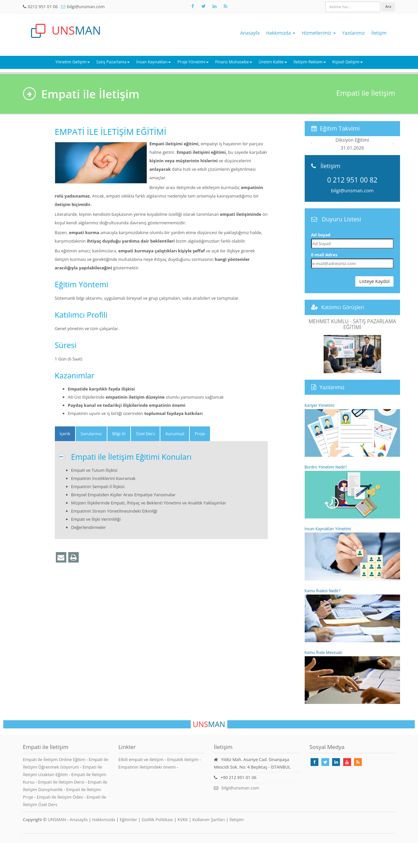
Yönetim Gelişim (72, 62)
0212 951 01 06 (43, 6)
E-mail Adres (324, 255)
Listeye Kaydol (374, 281)
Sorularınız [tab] (91, 434)
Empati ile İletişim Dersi (61, 782)
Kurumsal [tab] (174, 434)
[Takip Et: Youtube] (347, 762)
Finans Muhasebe (233, 62)
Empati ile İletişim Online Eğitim (54, 759)
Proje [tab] (200, 434)
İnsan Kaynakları (153, 62)
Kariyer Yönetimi (352, 430)
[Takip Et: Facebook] (193, 6)
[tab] (65, 433)
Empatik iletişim (183, 759)
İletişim (379, 33)
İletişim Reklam (310, 62)
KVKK (183, 819)
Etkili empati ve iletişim (141, 759)
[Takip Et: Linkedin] (336, 762)
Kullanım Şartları (208, 819)
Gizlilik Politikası (157, 819)
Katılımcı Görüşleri (342, 307)
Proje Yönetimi (193, 62)
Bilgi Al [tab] (118, 434)
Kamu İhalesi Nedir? (352, 615)
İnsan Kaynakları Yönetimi (352, 553)
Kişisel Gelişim (347, 62)
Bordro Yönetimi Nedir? (352, 491)
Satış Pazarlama (113, 62)
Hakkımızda (280, 33)
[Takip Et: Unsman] (214, 6)
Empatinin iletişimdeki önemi (147, 767)
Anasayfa (250, 33)
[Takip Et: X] (203, 6)
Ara (388, 6)
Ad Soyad (320, 235)
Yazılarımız (353, 33)
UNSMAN (57, 819)
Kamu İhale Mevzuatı (352, 677)
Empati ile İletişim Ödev (60, 797)
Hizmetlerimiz (319, 33)
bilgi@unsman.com (85, 6)
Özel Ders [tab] (145, 434)
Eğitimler (128, 819)
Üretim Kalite (273, 62)
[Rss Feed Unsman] (225, 6)
